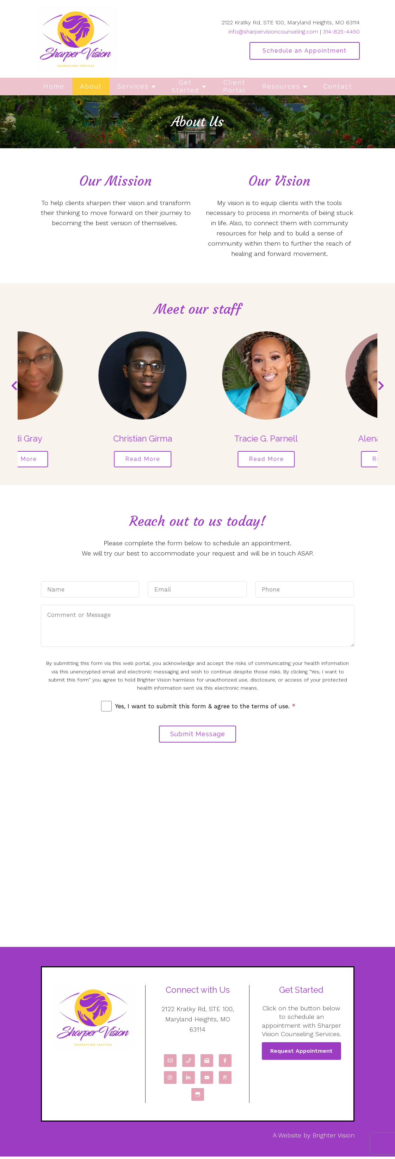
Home (53, 86)
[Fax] (206, 1063)
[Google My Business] (197, 1097)
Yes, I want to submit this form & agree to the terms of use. (205, 707)
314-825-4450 (341, 31)
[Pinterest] (225, 1080)
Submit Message (197, 735)
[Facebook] (225, 1063)
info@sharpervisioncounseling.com (273, 31)
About (91, 86)
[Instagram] (170, 1080)
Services (133, 86)
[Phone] (188, 1063)
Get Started (185, 86)
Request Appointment (301, 1053)
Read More (66, 459)
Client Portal (234, 86)
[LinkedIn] (188, 1080)
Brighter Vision (333, 1137)
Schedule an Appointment (305, 50)
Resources (281, 86)
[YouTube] (206, 1080)
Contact (337, 86)
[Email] (170, 1063)
